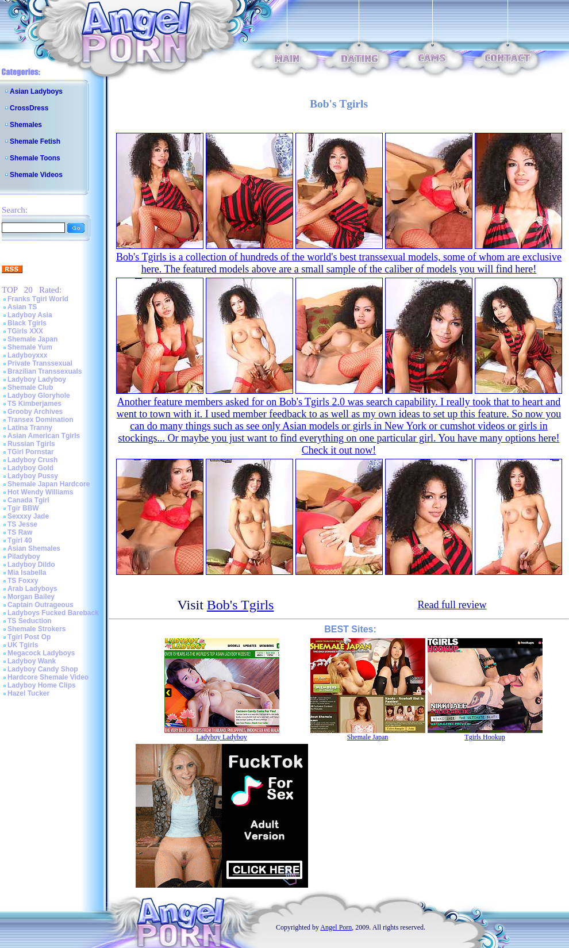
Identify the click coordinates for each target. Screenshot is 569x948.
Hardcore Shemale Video (48, 677)
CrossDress (29, 108)
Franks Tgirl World (37, 299)
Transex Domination (40, 420)
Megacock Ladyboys (41, 653)
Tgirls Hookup (484, 737)
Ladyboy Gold (30, 468)
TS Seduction (29, 621)
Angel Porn (336, 927)
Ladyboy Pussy (32, 476)
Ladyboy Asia (29, 315)
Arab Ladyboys (32, 589)
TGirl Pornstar (30, 452)
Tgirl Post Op (29, 637)
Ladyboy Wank (31, 661)
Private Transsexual (39, 363)
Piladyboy (23, 556)
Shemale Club (30, 387)
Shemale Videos (36, 175)
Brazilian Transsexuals (44, 371)
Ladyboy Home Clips (41, 685)
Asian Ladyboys (36, 91)
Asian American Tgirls (43, 436)
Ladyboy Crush (32, 460)
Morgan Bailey (31, 597)
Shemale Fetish (35, 141)
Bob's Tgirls (240, 604)
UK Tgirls (22, 645)
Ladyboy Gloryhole (38, 396)
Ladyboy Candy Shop (42, 669)
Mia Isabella (26, 573)
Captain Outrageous (40, 605)
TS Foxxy (22, 581)
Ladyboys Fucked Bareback (53, 613)
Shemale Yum (29, 347)
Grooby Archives (35, 412)
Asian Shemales (33, 548)
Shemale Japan (32, 339)
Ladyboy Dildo (31, 565)
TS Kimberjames (34, 404)
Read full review (452, 605)
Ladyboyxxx (27, 355)
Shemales (26, 125)
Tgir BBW (23, 508)
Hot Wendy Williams (40, 492)
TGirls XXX (25, 331)
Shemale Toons (35, 158)
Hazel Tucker (28, 693)
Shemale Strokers (36, 629)
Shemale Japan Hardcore (48, 484)
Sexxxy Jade (28, 516)
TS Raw (19, 532)
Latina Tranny (29, 428)
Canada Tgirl (28, 500)
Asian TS (22, 307)
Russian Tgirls (31, 444)
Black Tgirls (27, 323)
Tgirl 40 (19, 540)
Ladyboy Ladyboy (36, 379)
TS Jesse (22, 524)
